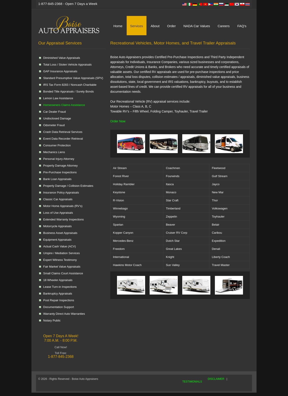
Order (171, 26)
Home (117, 26)
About (155, 26)
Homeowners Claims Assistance (64, 105)
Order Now (118, 121)
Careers (224, 26)
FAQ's (241, 26)
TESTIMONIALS (192, 381)
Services (136, 26)
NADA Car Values (196, 26)
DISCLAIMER (216, 379)
